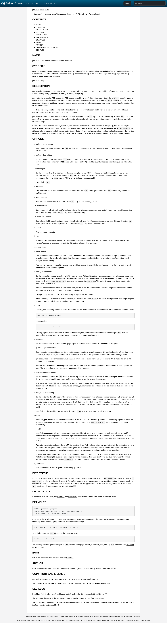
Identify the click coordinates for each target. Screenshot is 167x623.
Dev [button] (36, 3)
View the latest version (93, 14)
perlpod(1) (107, 459)
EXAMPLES (40, 40)
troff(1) (98, 594)
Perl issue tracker (90, 620)
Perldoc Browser (12, 3)
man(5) (75, 598)
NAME (38, 25)
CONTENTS (39, 19)
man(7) (104, 594)
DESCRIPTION (42, 30)
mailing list (101, 620)
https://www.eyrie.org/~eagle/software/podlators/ (104, 602)
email (91, 616)
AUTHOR (39, 45)
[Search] (150, 3)
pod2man (35, 10)
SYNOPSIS (40, 27)
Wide (127, 3)
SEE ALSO (40, 50)
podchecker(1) (124, 240)
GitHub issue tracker (82, 616)
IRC (108, 620)
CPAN (47, 9)
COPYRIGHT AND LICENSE (47, 47)
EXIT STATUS (41, 35)
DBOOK (56, 616)
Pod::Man (65, 112)
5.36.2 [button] (29, 3)
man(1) (53, 594)
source (42, 9)
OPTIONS (40, 32)
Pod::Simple (72, 497)
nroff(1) (59, 594)
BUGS (38, 42)
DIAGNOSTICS (42, 37)
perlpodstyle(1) (89, 594)
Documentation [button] (48, 3)
